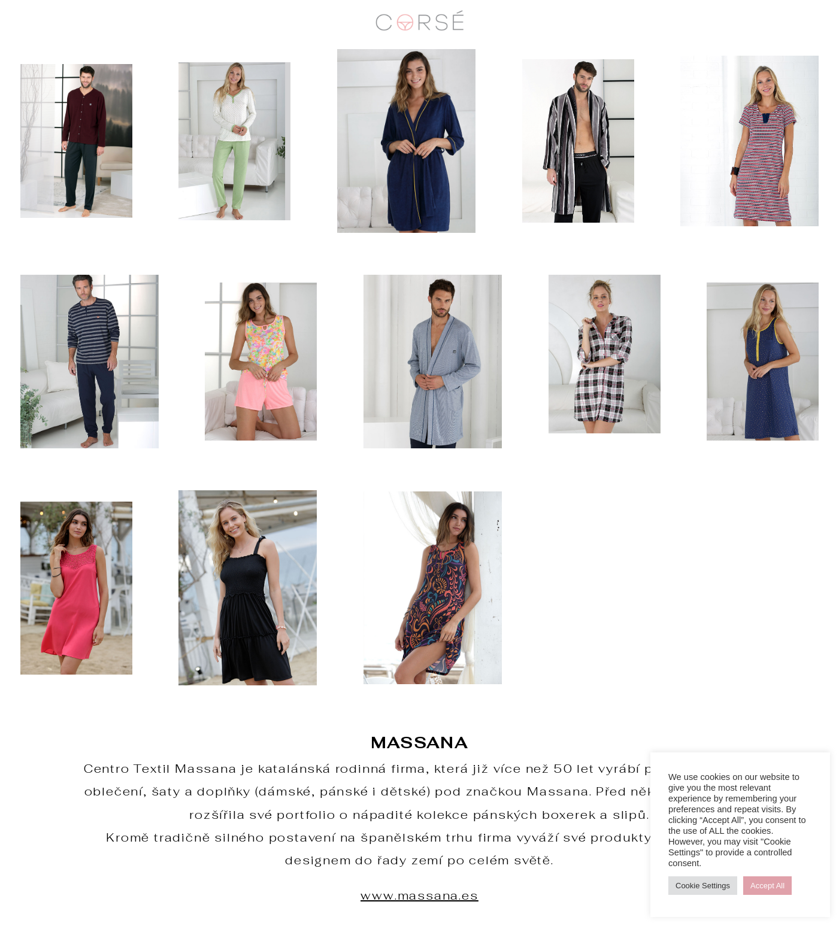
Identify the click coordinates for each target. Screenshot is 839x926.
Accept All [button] (767, 885)
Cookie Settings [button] (703, 885)
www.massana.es (419, 895)
